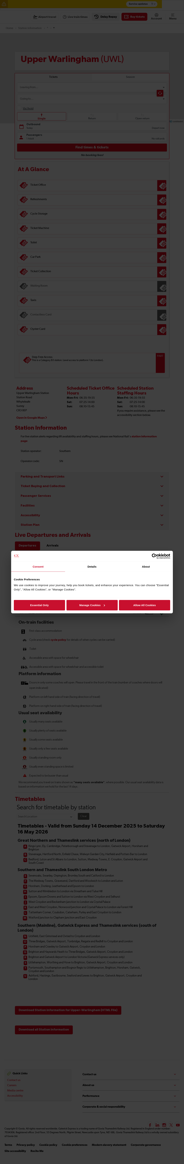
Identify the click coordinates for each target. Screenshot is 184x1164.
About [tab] (146, 566)
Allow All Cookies (144, 604)
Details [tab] (92, 566)
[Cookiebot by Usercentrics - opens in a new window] (154, 556)
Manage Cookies (92, 604)
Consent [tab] (38, 566)
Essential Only (39, 604)
